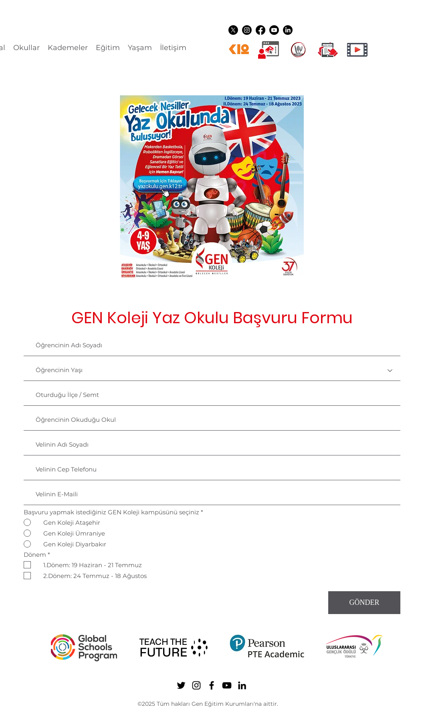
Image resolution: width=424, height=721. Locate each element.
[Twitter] (233, 30)
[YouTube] (274, 30)
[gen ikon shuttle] (327, 49)
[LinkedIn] (288, 30)
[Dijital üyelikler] (268, 49)
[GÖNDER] (364, 602)
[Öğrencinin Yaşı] (212, 370)
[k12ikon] (238, 49)
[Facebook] (260, 30)
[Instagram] (247, 30)
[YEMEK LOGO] (298, 49)
